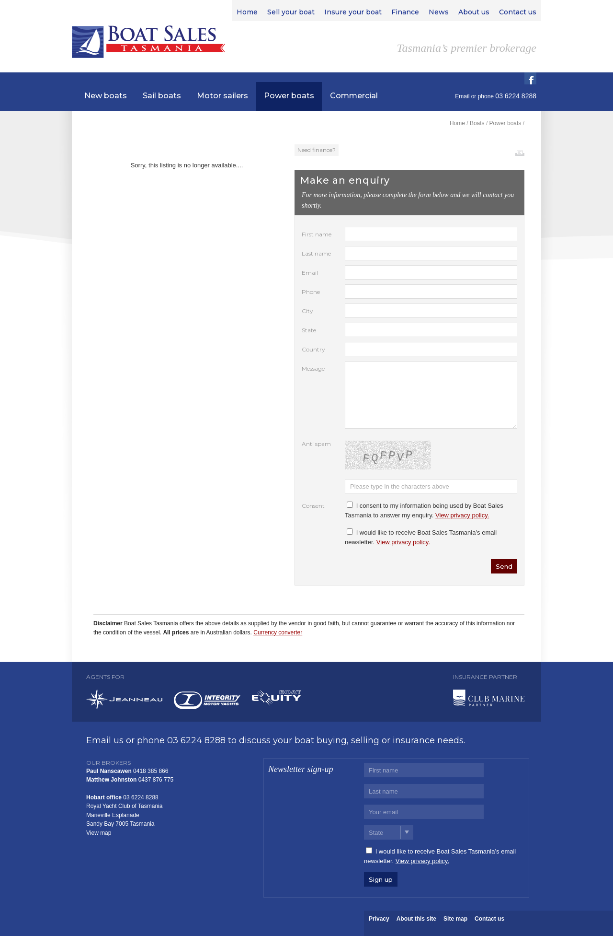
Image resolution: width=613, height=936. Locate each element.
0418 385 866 (150, 771)
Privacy (379, 918)
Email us (105, 740)
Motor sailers (222, 95)
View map (98, 833)
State (309, 330)
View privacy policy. (462, 515)
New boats (105, 95)
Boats (477, 123)
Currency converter (277, 632)
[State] (388, 832)
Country (313, 349)
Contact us (489, 918)
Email (462, 96)
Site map (455, 918)
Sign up (381, 879)
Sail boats (162, 95)
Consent (313, 505)
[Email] (424, 812)
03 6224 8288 (196, 740)
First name (316, 234)
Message (313, 368)
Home (457, 123)
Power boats (289, 95)
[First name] (424, 770)
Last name (316, 253)
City (307, 311)
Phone (311, 291)
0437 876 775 (155, 779)
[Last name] (424, 791)
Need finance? (316, 149)
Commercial (354, 95)
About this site (416, 918)
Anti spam (316, 443)
